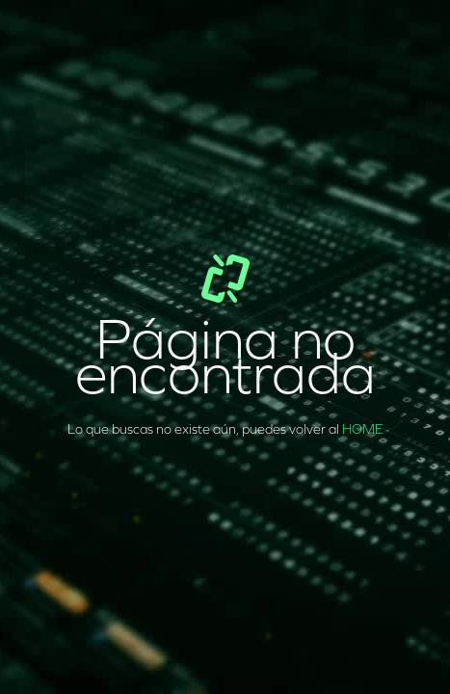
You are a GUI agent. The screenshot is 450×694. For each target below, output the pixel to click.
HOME (363, 429)
